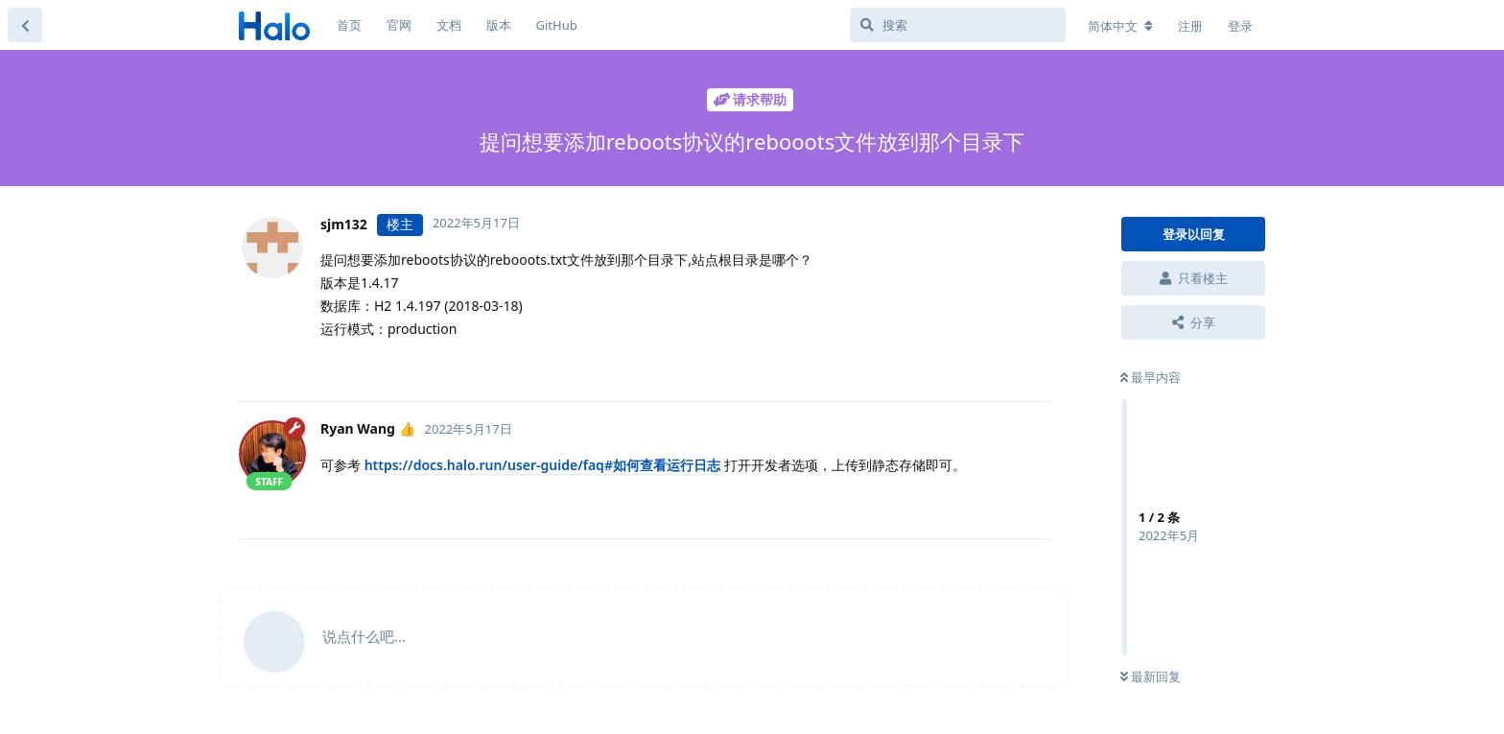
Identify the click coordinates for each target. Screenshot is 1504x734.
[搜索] (958, 25)
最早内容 (1150, 377)
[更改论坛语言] (1120, 26)
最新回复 (1150, 676)
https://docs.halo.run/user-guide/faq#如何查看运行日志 (542, 465)
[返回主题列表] (25, 25)
